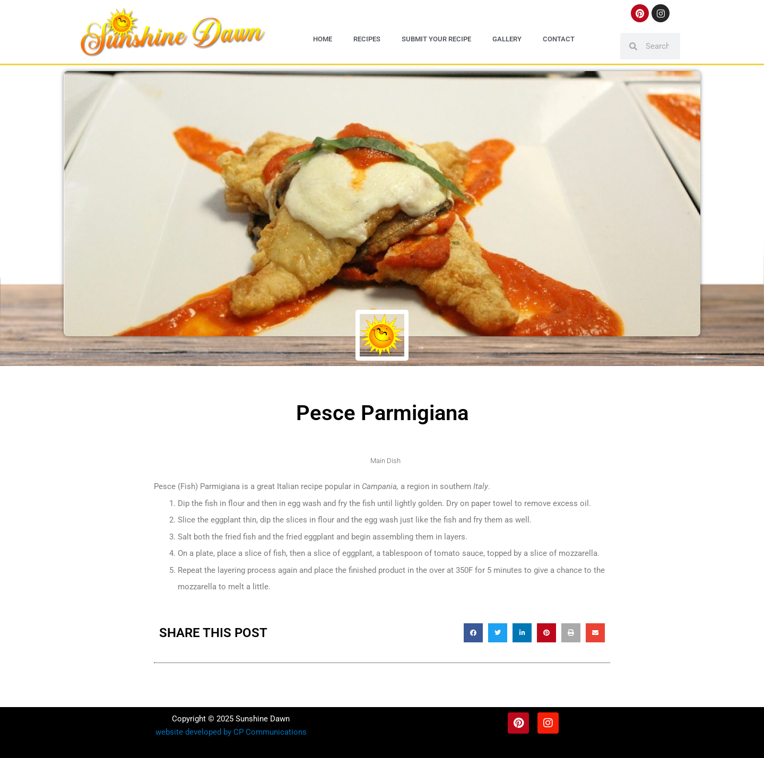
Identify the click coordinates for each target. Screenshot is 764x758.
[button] (473, 632)
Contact (559, 39)
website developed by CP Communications (231, 732)
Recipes (366, 39)
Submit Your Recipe (436, 39)
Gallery (507, 39)
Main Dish (385, 461)
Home (322, 39)
